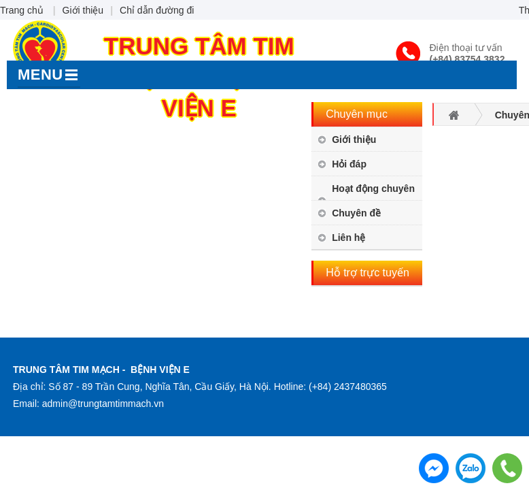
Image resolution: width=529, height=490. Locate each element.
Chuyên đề (356, 213)
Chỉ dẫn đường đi (157, 10)
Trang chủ (22, 10)
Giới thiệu (83, 10)
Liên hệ (348, 237)
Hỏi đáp (349, 164)
